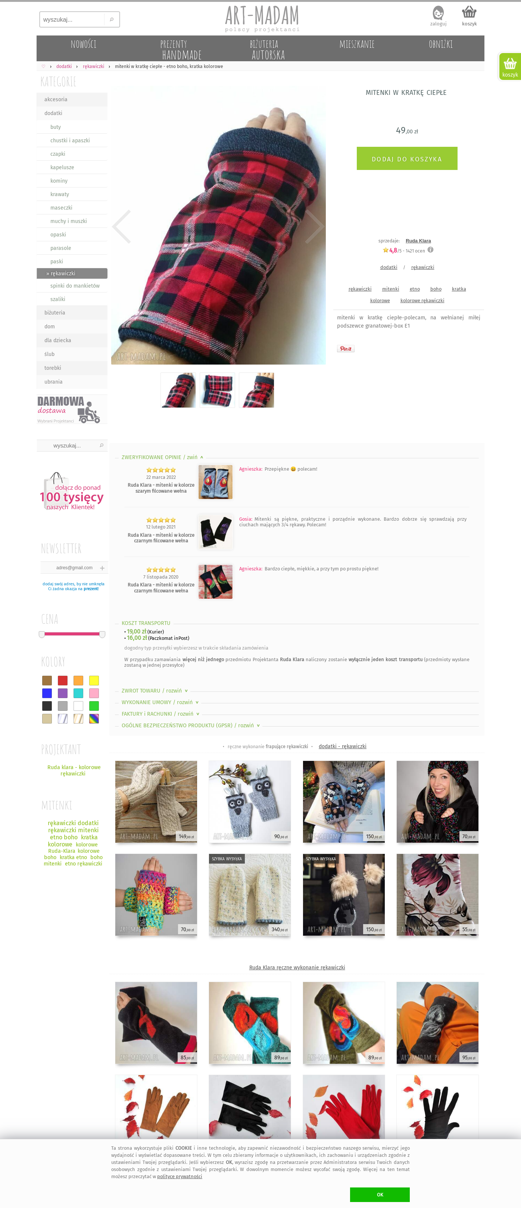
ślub (49, 354)
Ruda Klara (418, 241)
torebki (52, 368)
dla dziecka (57, 340)
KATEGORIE (58, 81)
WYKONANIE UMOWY (161, 702)
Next (314, 226)
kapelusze (62, 167)
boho (436, 289)
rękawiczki (422, 267)
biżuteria (54, 313)
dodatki (53, 113)
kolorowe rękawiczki (422, 300)
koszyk (469, 24)
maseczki (61, 208)
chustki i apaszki (70, 140)
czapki (57, 154)
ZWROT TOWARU (155, 691)
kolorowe (380, 300)
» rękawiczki (60, 273)
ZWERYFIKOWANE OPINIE (163, 457)
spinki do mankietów (75, 286)
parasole (60, 248)
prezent (91, 588)
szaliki (57, 299)
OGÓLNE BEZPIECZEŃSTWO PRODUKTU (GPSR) (191, 725)
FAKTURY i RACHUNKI (161, 714)
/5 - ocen (404, 251)
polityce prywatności (179, 1176)
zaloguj (438, 24)
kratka (459, 289)
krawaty (59, 194)
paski (56, 261)
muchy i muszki (68, 221)
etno (415, 289)
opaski (58, 235)
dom (49, 326)
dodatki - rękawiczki (342, 746)
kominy (59, 181)
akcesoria (56, 99)
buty (55, 127)
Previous (121, 226)
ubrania (53, 382)
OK (380, 1195)
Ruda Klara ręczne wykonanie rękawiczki (297, 967)
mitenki (390, 289)
